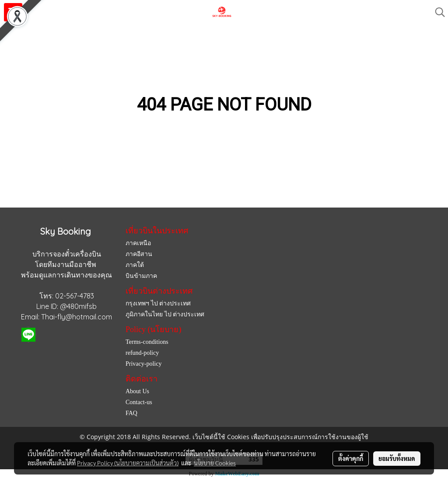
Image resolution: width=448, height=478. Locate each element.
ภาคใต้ (135, 265)
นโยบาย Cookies (215, 463)
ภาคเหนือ (138, 243)
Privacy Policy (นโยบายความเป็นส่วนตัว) (127, 463)
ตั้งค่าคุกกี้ (350, 458)
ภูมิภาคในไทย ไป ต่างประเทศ (165, 314)
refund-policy (142, 353)
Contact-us (139, 402)
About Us (137, 391)
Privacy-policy (143, 363)
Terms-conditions (147, 342)
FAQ (131, 413)
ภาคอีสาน (139, 254)
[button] (437, 12)
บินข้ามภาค (141, 276)
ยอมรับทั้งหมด (396, 458)
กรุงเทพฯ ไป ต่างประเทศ (158, 303)
